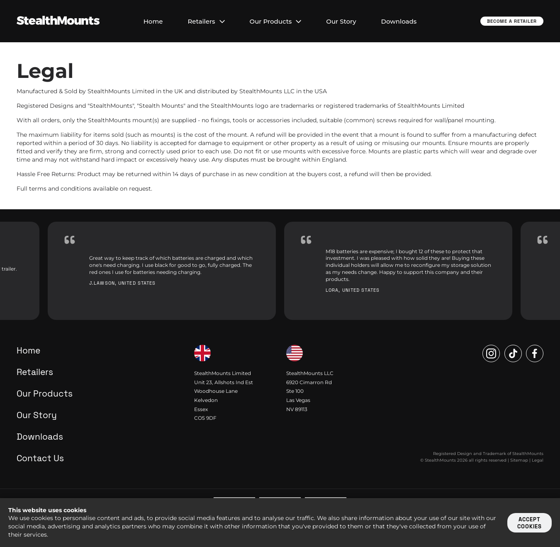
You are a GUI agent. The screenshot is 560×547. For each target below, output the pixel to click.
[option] (162, 271)
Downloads (399, 21)
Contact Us (40, 458)
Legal (537, 460)
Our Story (341, 21)
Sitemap (519, 460)
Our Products (276, 21)
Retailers (205, 21)
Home (153, 21)
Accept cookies (529, 523)
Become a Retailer (512, 21)
